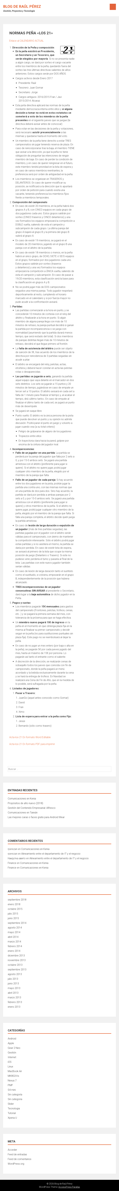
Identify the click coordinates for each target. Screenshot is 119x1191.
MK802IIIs (13, 1075)
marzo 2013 (14, 997)
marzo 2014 (14, 941)
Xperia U (12, 1117)
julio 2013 (13, 978)
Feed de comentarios (19, 1159)
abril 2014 (13, 936)
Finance (12, 863)
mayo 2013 (14, 988)
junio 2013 (13, 983)
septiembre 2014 (17, 922)
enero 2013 (14, 1006)
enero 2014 (14, 950)
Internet (12, 1057)
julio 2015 (13, 913)
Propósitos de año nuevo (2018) (25, 803)
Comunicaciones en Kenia (22, 798)
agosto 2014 (15, 927)
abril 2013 (13, 992)
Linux (10, 1066)
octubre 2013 (15, 964)
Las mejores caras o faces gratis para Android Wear (36, 817)
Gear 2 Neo (14, 1047)
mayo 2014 (14, 932)
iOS (9, 1061)
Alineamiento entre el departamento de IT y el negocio (50, 853)
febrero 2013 (15, 1002)
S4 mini (12, 1089)
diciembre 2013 (16, 955)
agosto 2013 (15, 974)
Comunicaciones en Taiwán (22, 812)
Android (12, 1038)
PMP (10, 1085)
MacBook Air (15, 1071)
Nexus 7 (12, 1080)
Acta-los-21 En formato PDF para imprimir (32, 744)
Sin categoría (15, 1094)
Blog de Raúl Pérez (22, 6)
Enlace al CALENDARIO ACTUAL (26, 40)
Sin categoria (15, 1099)
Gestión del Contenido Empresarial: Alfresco (31, 807)
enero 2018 (14, 904)
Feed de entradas (17, 1154)
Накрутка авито (17, 858)
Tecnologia (14, 1108)
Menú (113, 7)
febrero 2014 (15, 946)
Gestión (12, 1052)
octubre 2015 (15, 908)
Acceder (12, 1149)
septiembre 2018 (17, 899)
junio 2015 (13, 918)
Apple (11, 1043)
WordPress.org (16, 1163)
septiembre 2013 (17, 969)
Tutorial (12, 1113)
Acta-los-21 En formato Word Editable (30, 737)
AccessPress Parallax (69, 1187)
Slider (11, 1103)
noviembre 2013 (17, 960)
